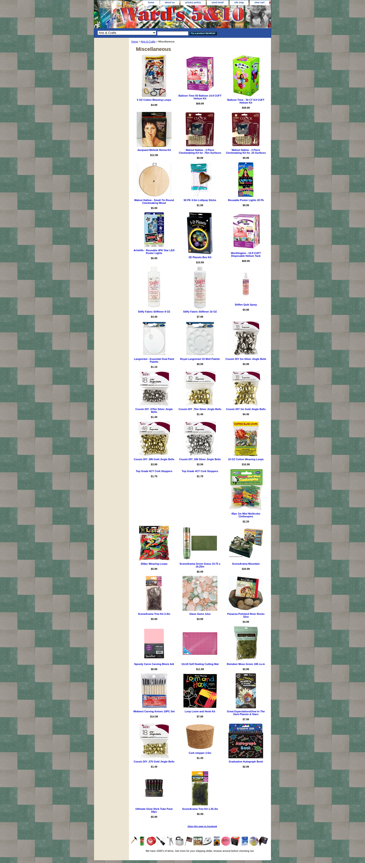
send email (218, 2)
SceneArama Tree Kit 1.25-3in (200, 808)
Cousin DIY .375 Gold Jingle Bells (154, 761)
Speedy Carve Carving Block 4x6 (154, 664)
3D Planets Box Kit (200, 257)
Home (134, 41)
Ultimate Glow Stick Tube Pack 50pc (154, 810)
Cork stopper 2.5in (200, 753)
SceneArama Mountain (246, 563)
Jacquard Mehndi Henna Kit (154, 150)
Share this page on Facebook (202, 826)
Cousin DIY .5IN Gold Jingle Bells (154, 459)
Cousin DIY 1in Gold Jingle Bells (246, 409)
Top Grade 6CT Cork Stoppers (154, 471)
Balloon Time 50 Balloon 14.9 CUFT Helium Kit (200, 97)
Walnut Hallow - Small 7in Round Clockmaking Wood (154, 201)
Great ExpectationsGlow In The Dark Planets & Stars (246, 713)
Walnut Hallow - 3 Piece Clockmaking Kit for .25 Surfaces (246, 151)
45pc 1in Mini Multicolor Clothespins (245, 515)
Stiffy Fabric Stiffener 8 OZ (154, 311)
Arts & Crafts (148, 41)
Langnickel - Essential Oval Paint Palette (154, 360)
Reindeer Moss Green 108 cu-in (246, 664)
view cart (259, 2)
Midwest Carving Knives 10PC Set (154, 711)
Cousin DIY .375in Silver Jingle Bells (154, 410)
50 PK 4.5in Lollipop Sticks (200, 200)
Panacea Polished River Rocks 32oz (245, 615)
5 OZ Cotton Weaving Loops (154, 99)
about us (170, 2)
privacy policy (193, 2)
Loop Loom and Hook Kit (200, 711)
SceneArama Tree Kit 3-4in (154, 613)
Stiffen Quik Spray (246, 304)
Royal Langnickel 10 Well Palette (200, 359)
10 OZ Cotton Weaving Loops (246, 459)
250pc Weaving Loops (154, 563)
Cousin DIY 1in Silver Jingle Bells (246, 359)
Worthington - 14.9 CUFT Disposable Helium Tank (246, 254)
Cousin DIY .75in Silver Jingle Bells (200, 409)
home (151, 2)
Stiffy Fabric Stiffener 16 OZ (200, 311)
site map (239, 2)
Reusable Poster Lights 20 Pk (246, 200)
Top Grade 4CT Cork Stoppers (200, 471)
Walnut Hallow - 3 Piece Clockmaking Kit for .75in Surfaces (200, 151)
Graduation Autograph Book (246, 761)
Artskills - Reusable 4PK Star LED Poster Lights (154, 251)
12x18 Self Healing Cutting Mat (200, 664)
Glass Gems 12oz (199, 613)
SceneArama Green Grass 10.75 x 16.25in (199, 565)
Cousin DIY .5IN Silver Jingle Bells (200, 459)
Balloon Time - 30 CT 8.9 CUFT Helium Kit (245, 101)
